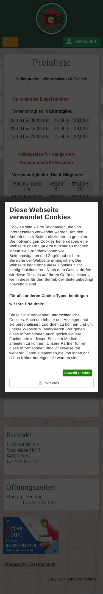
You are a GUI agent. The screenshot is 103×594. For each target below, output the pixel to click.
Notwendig (51, 382)
